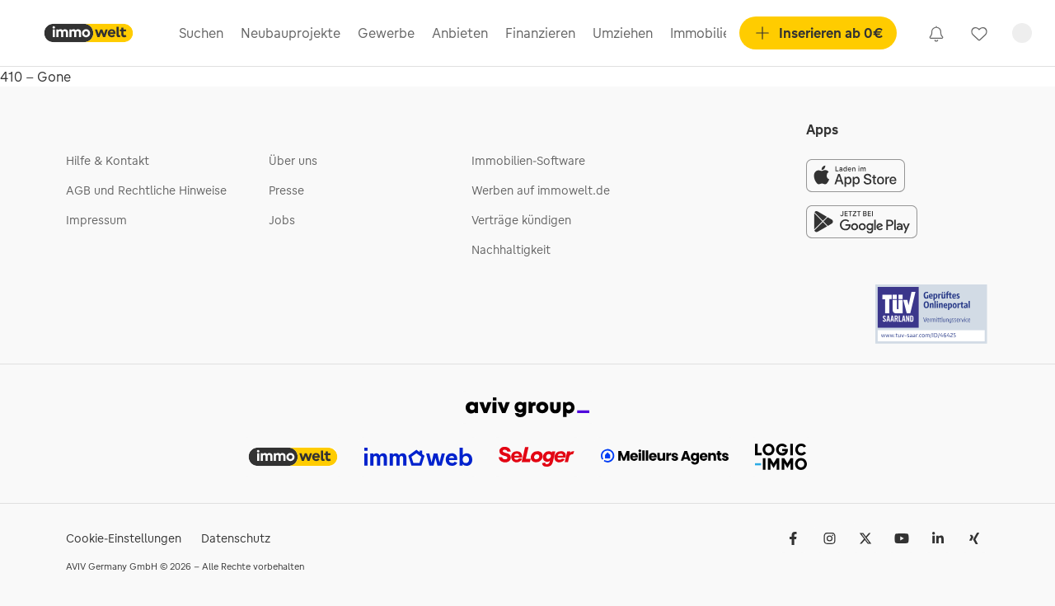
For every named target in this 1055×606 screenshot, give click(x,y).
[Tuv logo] (932, 314)
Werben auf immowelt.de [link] (540, 190)
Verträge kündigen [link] (521, 220)
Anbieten (460, 33)
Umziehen (623, 33)
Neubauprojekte (290, 33)
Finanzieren (540, 33)
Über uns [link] (293, 160)
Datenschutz (235, 538)
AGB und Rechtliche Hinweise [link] (146, 190)
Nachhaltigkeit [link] (511, 249)
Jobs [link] (282, 220)
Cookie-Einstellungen (123, 538)
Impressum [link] (96, 220)
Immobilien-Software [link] (528, 160)
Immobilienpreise (723, 33)
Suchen (201, 33)
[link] (936, 33)
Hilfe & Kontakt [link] (107, 160)
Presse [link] (286, 190)
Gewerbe (386, 33)
